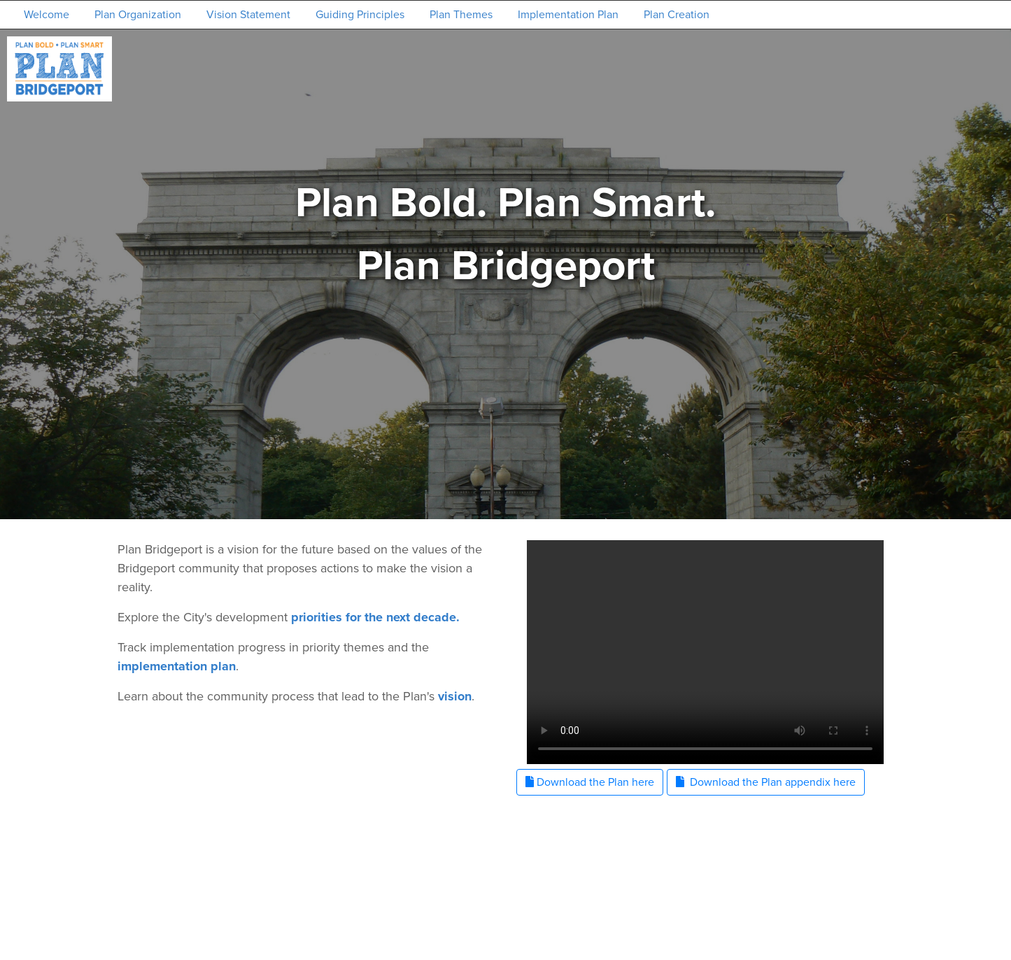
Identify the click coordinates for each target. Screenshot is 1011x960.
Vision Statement (248, 15)
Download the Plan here (589, 782)
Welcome (46, 15)
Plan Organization (137, 15)
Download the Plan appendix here (766, 782)
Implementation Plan (568, 15)
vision (455, 696)
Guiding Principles (360, 15)
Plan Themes (461, 15)
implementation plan (177, 666)
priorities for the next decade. (375, 617)
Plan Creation (676, 15)
